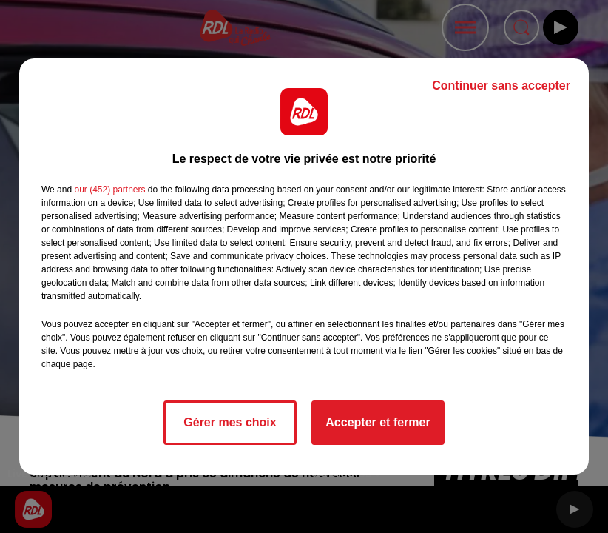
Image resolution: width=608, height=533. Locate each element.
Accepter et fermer (377, 422)
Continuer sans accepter (501, 85)
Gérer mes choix (229, 422)
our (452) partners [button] (109, 189)
